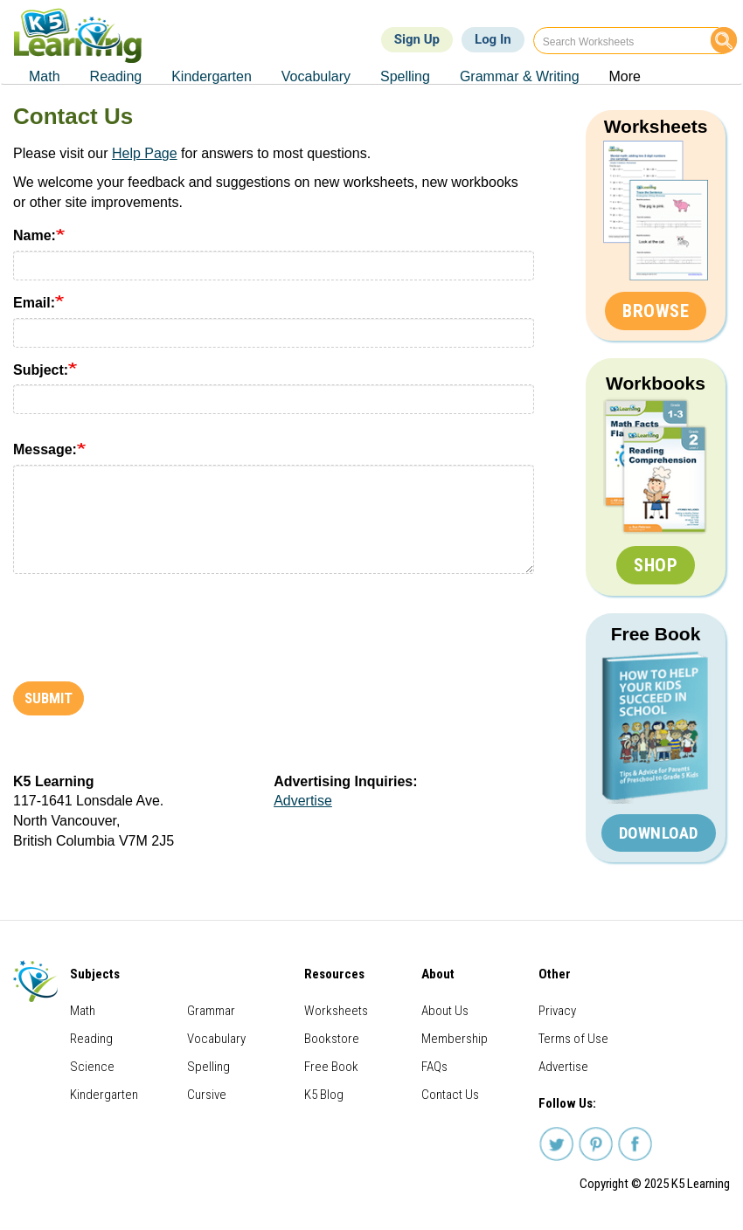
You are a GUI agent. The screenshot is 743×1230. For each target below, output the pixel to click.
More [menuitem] (625, 76)
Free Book (656, 634)
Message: (45, 449)
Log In (493, 39)
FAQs (434, 1067)
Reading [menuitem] (116, 76)
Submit (48, 698)
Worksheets (656, 126)
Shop (655, 565)
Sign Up (417, 39)
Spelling (208, 1067)
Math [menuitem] (44, 76)
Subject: (40, 370)
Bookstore (331, 1039)
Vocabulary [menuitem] (316, 76)
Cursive (206, 1094)
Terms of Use (573, 1039)
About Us (445, 1011)
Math (82, 1011)
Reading (91, 1039)
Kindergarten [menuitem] (211, 76)
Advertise (303, 800)
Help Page (144, 153)
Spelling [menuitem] (405, 76)
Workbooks (655, 383)
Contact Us (450, 1094)
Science (92, 1067)
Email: (34, 302)
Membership (454, 1039)
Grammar (211, 1011)
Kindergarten (104, 1094)
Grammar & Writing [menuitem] (520, 76)
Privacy (557, 1011)
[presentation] (146, 621)
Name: (34, 235)
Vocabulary (216, 1039)
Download (658, 833)
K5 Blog (324, 1094)
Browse (655, 311)
